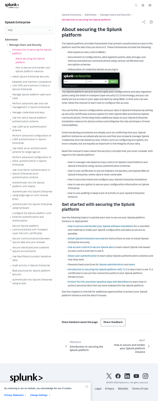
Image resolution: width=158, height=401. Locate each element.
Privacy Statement (13, 397)
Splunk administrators (111, 265)
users (132, 265)
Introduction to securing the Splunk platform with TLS (97, 270)
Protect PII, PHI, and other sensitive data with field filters (99, 282)
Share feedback (113, 322)
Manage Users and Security (115, 15)
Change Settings (39, 397)
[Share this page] (144, 22)
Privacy (109, 389)
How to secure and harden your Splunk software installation (100, 226)
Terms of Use (140, 389)
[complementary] (143, 22)
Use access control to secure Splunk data (91, 247)
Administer (91, 15)
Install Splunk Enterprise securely (86, 239)
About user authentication (82, 256)
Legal (98, 389)
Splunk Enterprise (71, 15)
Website (123, 389)
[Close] (86, 388)
